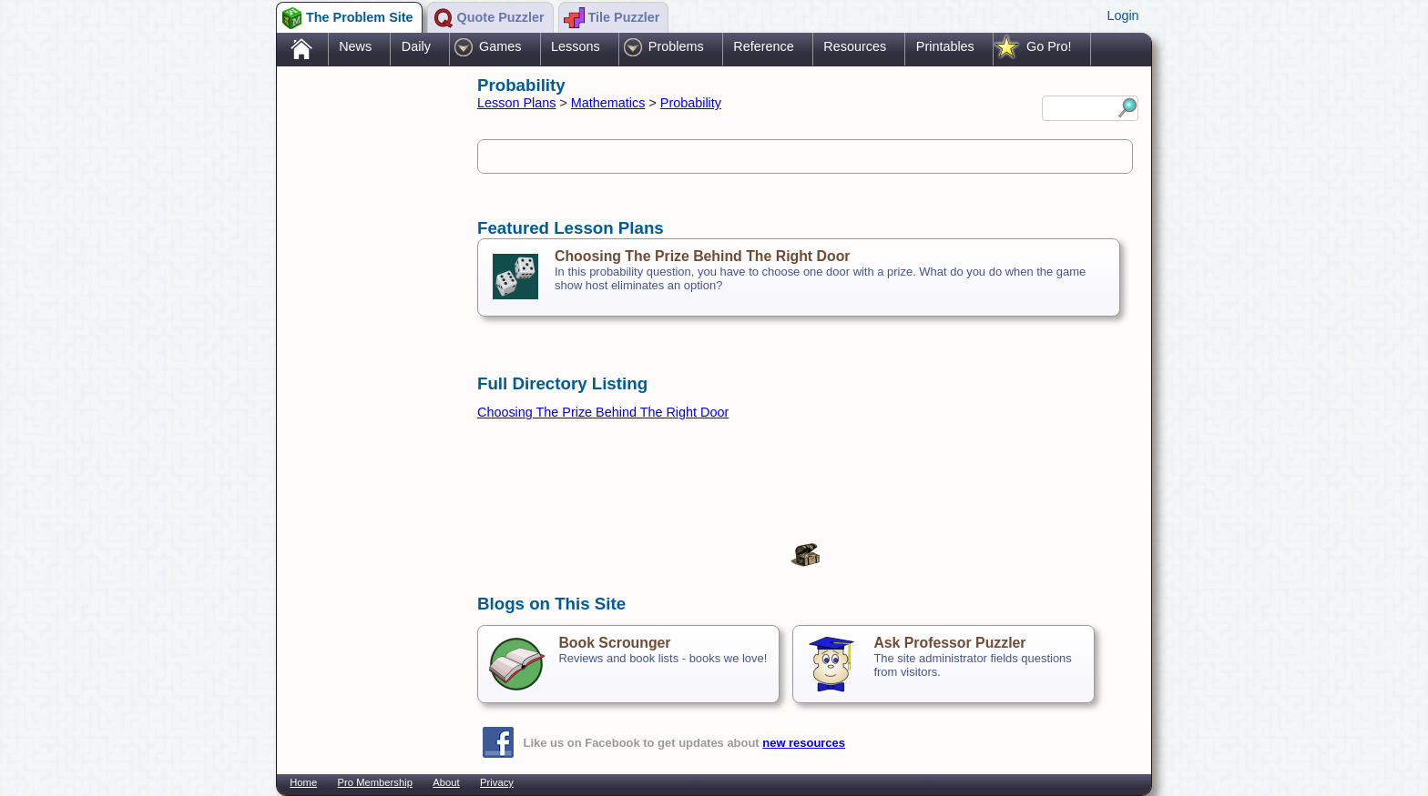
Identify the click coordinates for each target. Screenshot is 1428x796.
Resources (854, 46)
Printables (945, 46)
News (355, 46)
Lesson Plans (516, 103)
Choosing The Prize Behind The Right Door (702, 256)
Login (1122, 15)
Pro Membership (375, 782)
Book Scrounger (614, 642)
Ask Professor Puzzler (949, 642)
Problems (676, 46)
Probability (690, 103)
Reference (763, 46)
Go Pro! (1049, 46)
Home (303, 782)
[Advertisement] (368, 357)
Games (500, 46)
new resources (803, 743)
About (446, 782)
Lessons (575, 46)
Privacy (497, 782)
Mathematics (608, 103)
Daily (416, 46)
